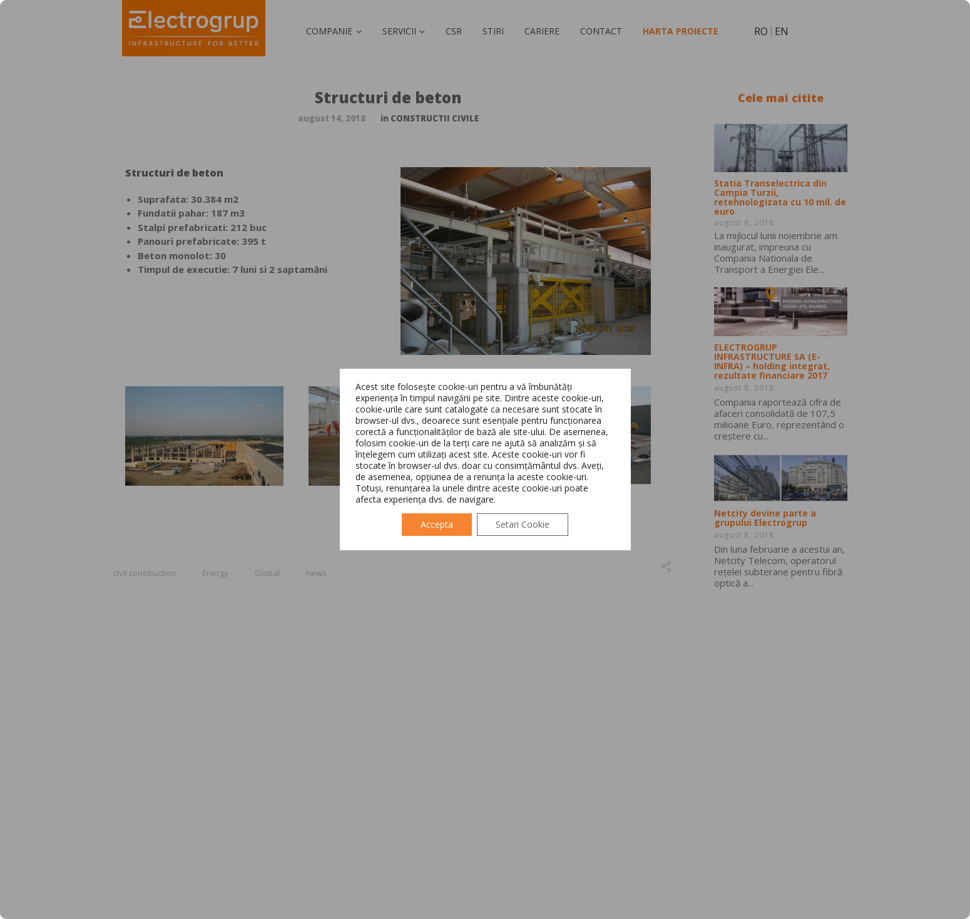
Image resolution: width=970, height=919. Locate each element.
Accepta (437, 524)
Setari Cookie (522, 524)
